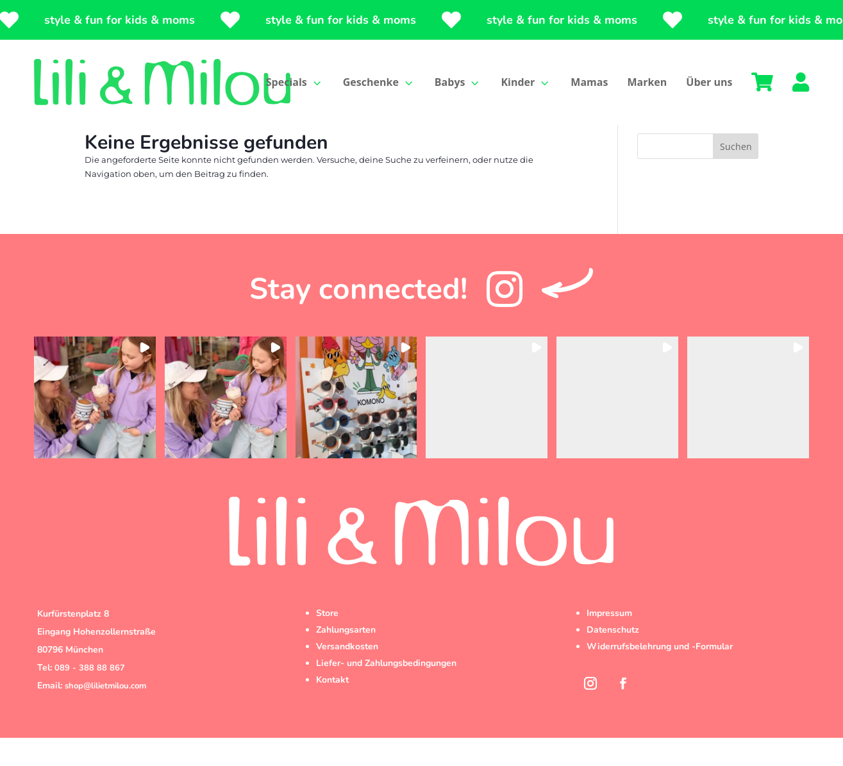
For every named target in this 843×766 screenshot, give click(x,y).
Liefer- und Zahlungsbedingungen (386, 692)
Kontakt (332, 709)
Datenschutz (613, 659)
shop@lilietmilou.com (105, 714)
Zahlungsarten (346, 659)
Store (327, 642)
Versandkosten (347, 675)
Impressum (609, 642)
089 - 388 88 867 (89, 697)
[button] (95, 426)
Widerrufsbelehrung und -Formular (660, 675)
